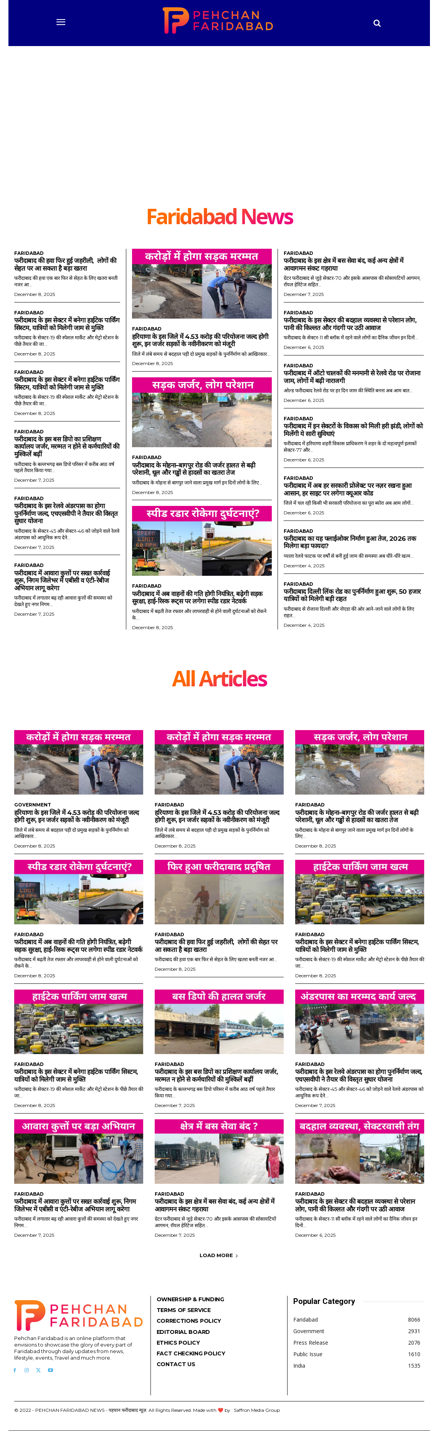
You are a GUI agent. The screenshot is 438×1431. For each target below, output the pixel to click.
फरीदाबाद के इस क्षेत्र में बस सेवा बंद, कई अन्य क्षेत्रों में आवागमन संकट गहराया (214, 1205)
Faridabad (29, 253)
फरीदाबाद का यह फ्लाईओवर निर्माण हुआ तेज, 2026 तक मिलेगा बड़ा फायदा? (350, 542)
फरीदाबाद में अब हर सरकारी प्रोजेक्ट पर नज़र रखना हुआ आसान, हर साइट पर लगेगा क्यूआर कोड (348, 489)
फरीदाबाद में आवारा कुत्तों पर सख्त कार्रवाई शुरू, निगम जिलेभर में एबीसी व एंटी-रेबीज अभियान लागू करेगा (62, 580)
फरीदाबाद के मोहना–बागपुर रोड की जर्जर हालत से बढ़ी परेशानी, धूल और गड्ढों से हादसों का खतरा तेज (194, 469)
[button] (377, 23)
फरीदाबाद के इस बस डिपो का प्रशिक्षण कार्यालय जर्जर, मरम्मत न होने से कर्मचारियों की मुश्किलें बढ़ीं (66, 446)
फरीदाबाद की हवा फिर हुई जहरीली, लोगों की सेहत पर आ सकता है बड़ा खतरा (65, 264)
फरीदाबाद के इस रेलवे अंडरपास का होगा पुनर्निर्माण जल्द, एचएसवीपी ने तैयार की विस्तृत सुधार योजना (66, 513)
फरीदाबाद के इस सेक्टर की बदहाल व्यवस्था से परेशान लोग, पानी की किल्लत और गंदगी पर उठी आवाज (350, 324)
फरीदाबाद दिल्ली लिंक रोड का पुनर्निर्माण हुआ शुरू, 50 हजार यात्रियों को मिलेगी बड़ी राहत (352, 595)
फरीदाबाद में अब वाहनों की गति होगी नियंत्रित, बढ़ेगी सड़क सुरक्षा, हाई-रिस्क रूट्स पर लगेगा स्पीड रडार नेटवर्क (197, 597)
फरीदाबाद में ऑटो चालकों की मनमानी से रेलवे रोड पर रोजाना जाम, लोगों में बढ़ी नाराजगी (352, 377)
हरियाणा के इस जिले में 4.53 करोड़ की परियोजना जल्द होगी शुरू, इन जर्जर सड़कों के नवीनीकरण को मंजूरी (200, 340)
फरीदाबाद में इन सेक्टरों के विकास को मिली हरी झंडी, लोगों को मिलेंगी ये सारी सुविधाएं (353, 430)
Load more (219, 1255)
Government (32, 805)
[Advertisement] (219, 148)
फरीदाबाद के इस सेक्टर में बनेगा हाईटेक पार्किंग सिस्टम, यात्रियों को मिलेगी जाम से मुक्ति (67, 324)
